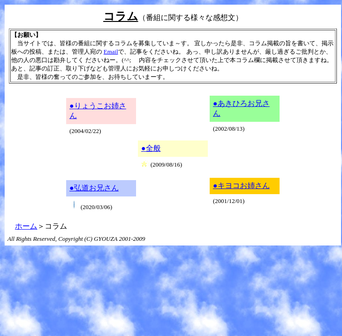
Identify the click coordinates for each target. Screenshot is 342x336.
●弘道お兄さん (94, 188)
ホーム (26, 226)
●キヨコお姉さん (241, 185)
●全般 (151, 148)
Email (110, 51)
